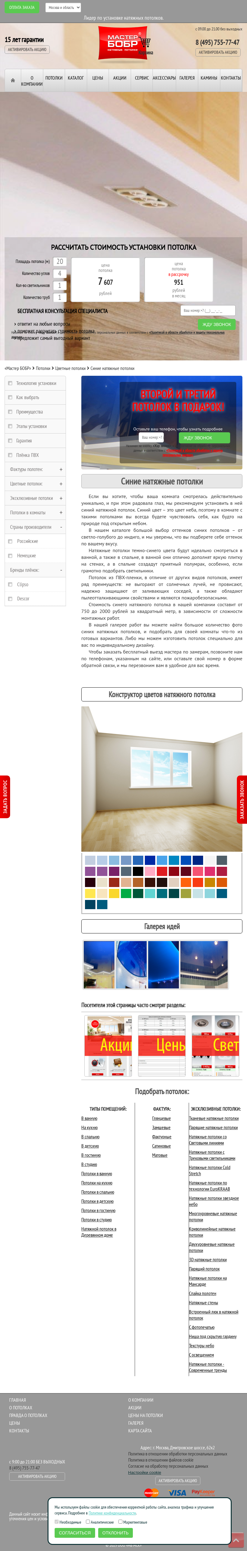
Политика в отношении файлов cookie (161, 1460)
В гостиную (91, 1155)
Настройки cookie (144, 1472)
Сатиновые (161, 1146)
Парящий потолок (204, 1269)
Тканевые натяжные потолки (214, 1118)
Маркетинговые (132, 1522)
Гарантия (24, 440)
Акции (119, 78)
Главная (17, 1400)
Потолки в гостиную (98, 1210)
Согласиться (75, 1532)
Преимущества (29, 411)
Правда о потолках (28, 1415)
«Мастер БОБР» (18, 368)
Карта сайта (140, 1430)
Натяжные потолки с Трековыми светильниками (212, 1155)
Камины (209, 78)
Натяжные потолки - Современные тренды (208, 1367)
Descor (23, 598)
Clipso (22, 584)
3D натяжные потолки (208, 1259)
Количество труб (36, 297)
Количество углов (36, 273)
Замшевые (161, 1127)
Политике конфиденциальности (112, 1513)
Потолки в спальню (97, 1192)
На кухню (89, 1127)
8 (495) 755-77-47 (217, 42)
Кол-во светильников (33, 285)
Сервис (142, 78)
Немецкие (26, 555)
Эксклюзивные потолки (31, 498)
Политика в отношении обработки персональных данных (177, 1454)
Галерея (187, 78)
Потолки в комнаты (27, 512)
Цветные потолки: (26, 483)
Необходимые (68, 1522)
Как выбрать (27, 397)
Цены (97, 78)
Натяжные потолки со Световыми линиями (208, 1139)
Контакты (231, 78)
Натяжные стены (203, 1302)
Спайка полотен (202, 1293)
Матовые (160, 1155)
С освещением (201, 1355)
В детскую (90, 1146)
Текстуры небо (201, 1345)
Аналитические (100, 1522)
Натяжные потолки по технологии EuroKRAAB (209, 1186)
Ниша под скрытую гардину (213, 1336)
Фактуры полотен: (26, 469)
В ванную (89, 1118)
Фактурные (162, 1136)
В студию (89, 1164)
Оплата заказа (22, 7)
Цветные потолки (70, 368)
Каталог (76, 78)
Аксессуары (164, 78)
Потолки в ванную (96, 1173)
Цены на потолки (145, 1415)
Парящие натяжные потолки (213, 1127)
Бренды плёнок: (24, 570)
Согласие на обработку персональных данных (168, 1466)
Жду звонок (217, 324)
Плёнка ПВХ (27, 455)
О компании (32, 81)
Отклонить (115, 1532)
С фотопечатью (201, 1327)
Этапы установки (31, 426)
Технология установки (36, 383)
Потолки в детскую (97, 1201)
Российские (27, 541)
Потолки (54, 78)
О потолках (20, 1407)
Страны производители (30, 527)
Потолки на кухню (96, 1183)
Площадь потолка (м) (33, 261)
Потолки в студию (96, 1219)
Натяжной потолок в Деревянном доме (98, 1232)
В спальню (90, 1136)
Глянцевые (161, 1118)
